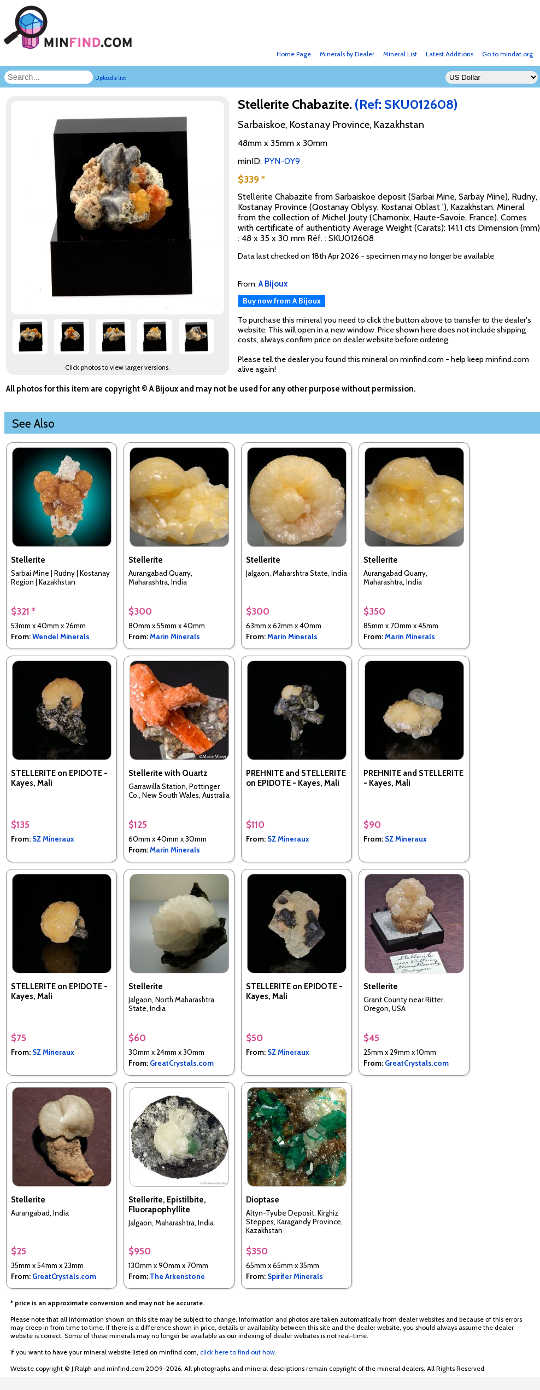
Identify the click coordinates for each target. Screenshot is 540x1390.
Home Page (294, 54)
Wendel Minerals (61, 636)
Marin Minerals (175, 636)
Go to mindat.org (507, 54)
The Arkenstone (177, 1276)
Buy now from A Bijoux (282, 300)
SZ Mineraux (53, 838)
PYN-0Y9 (282, 161)
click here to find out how (237, 1352)
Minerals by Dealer (347, 54)
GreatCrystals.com (182, 1063)
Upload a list (110, 77)
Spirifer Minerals (295, 1276)
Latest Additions (449, 54)
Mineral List (400, 54)
